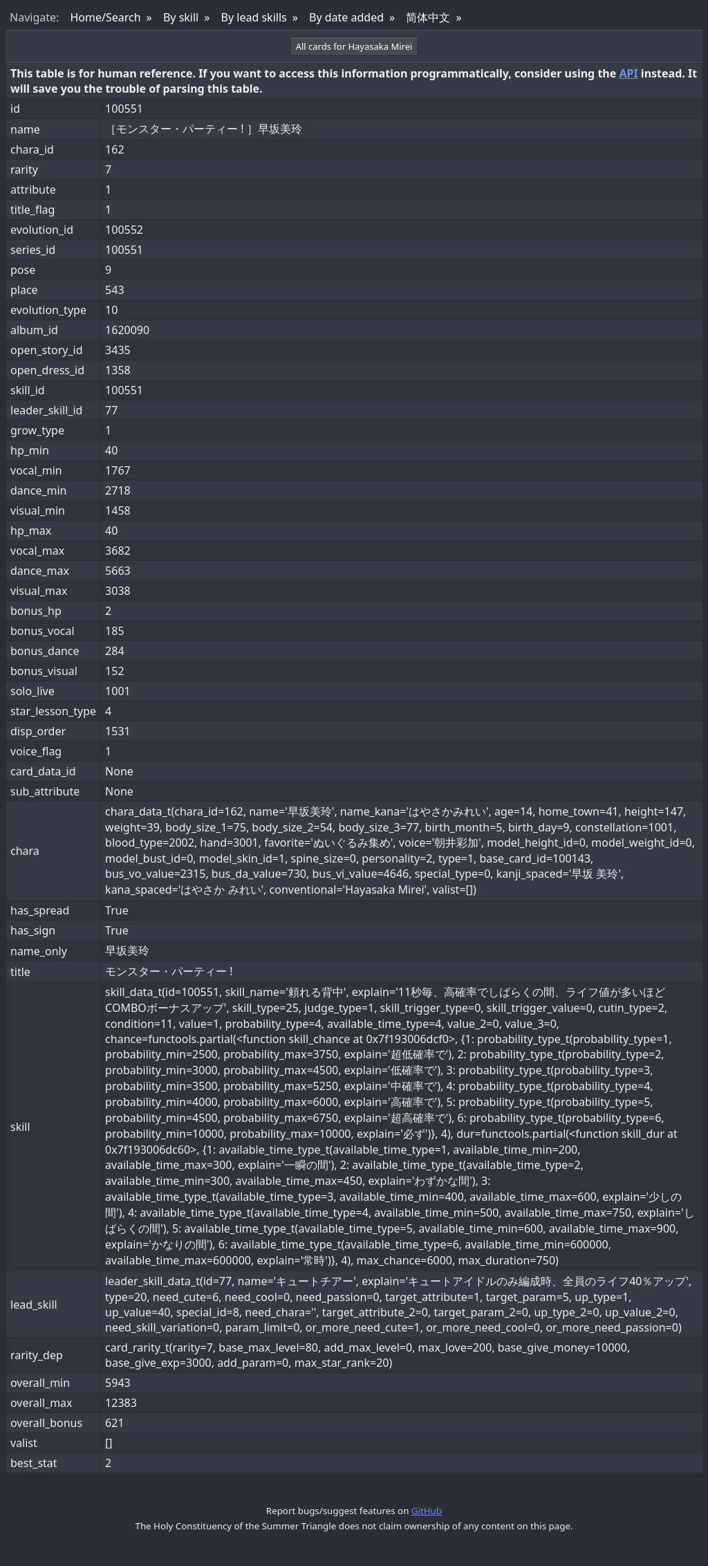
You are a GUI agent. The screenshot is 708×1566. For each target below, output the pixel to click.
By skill (180, 17)
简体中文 (428, 17)
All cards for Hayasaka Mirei (354, 46)
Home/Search (105, 17)
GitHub (426, 1510)
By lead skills (254, 17)
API (628, 73)
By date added (346, 17)
